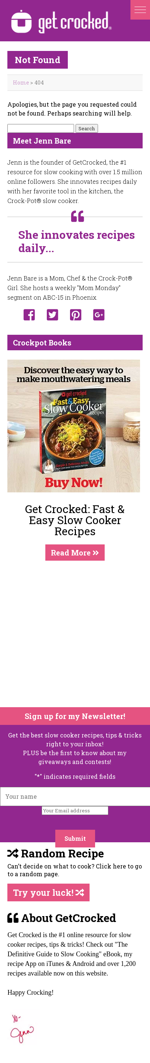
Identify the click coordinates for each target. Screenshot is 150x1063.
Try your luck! (48, 892)
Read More (75, 552)
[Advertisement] (70, 634)
